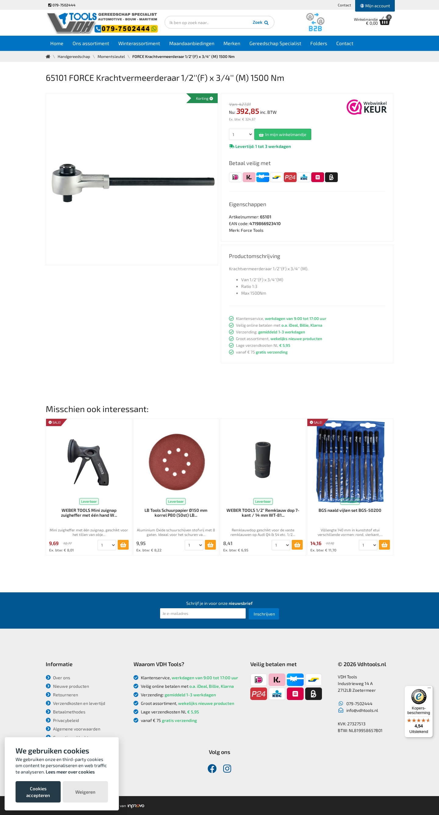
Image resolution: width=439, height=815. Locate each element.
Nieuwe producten (67, 686)
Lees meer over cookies (70, 771)
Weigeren (85, 792)
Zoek (261, 22)
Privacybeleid (62, 720)
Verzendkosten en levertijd (75, 703)
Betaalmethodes (65, 711)
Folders (318, 43)
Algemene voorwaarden (73, 728)
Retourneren (62, 694)
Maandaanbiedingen (191, 43)
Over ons (58, 677)
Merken (231, 43)
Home (56, 43)
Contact (344, 5)
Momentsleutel (111, 56)
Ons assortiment (91, 43)
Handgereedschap (74, 56)
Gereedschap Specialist (275, 43)
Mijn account (375, 5)
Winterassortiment (139, 43)
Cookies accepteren (38, 792)
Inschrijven (264, 613)
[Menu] (429, 689)
